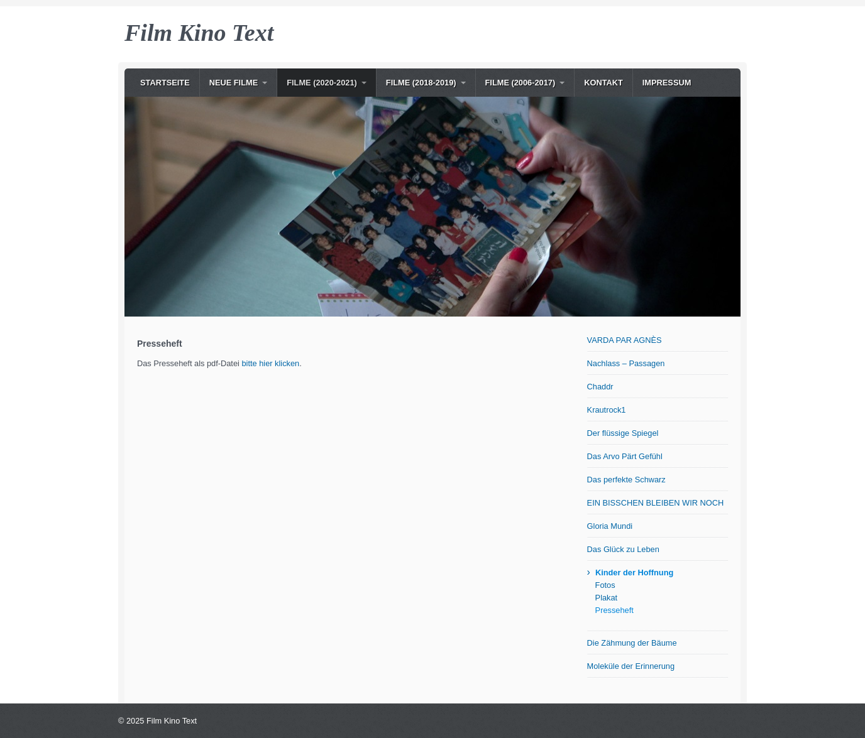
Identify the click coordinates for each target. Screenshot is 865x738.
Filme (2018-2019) (421, 82)
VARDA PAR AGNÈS (624, 340)
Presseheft (614, 610)
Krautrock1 (606, 410)
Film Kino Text (198, 32)
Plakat (606, 597)
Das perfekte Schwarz (626, 479)
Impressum (666, 82)
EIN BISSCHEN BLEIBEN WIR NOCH (655, 502)
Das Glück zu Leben (623, 549)
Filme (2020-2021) (322, 82)
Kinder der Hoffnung (634, 572)
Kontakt (603, 82)
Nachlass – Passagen (626, 363)
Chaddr (600, 386)
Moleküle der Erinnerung (631, 666)
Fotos (605, 585)
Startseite (165, 82)
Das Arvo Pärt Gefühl (625, 456)
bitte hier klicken (270, 363)
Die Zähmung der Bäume (632, 643)
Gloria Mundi (610, 526)
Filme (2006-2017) (520, 82)
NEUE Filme (233, 82)
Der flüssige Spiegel (623, 433)
